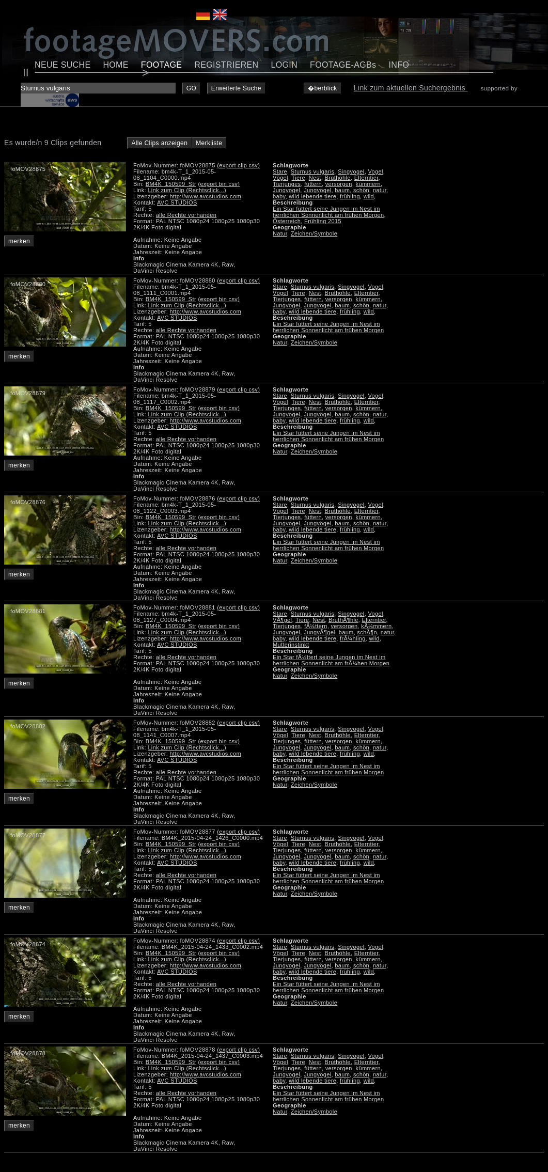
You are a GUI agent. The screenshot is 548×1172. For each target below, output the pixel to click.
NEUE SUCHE (62, 64)
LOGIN (284, 64)
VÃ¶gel (282, 620)
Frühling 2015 (322, 221)
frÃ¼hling (353, 638)
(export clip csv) (238, 165)
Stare (280, 171)
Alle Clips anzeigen (159, 143)
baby (279, 196)
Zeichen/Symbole (314, 233)
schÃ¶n (367, 632)
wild (369, 196)
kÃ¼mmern (376, 626)
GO (191, 88)
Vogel (375, 171)
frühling (350, 196)
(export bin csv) (219, 184)
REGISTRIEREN (226, 64)
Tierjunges (287, 184)
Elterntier (366, 178)
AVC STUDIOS (177, 202)
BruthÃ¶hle (343, 620)
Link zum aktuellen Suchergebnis (411, 88)
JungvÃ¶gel (319, 632)
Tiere (298, 178)
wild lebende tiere (312, 196)
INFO (398, 64)
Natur (280, 233)
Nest (315, 178)
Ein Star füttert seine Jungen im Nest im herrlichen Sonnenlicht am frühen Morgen (328, 212)
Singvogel (351, 171)
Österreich (287, 221)
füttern (313, 184)
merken (19, 241)
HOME (115, 64)
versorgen (338, 184)
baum (342, 190)
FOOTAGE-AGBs (343, 64)
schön (361, 190)
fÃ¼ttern (315, 626)
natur (379, 190)
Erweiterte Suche (236, 88)
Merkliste (209, 143)
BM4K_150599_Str (171, 184)
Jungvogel (286, 190)
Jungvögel (317, 190)
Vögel (280, 178)
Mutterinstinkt (291, 645)
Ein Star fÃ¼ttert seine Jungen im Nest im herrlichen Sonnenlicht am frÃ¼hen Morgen (331, 660)
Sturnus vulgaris (312, 171)
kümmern (368, 184)
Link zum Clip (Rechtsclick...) (187, 190)
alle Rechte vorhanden (186, 215)
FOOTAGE (161, 64)
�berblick (322, 88)
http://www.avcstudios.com (205, 196)
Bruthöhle (338, 178)
